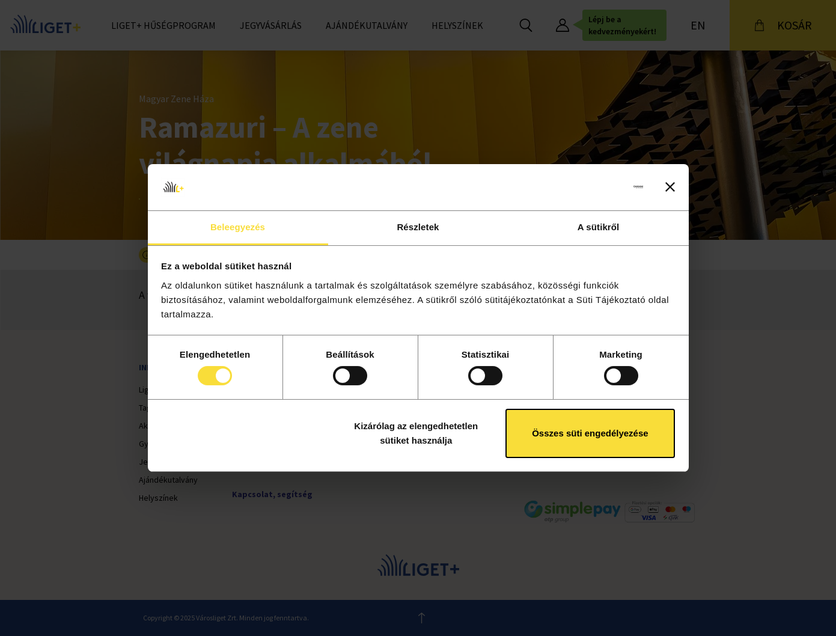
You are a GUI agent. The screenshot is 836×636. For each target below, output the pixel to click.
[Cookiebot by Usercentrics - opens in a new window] (590, 187)
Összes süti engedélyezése (590, 433)
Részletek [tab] (418, 227)
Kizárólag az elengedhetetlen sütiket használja (416, 433)
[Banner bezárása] (670, 187)
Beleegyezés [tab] (237, 227)
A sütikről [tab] (599, 227)
